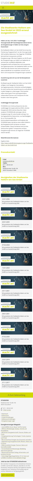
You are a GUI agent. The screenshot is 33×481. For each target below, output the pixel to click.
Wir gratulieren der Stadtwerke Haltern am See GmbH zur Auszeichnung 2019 (15, 363)
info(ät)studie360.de (8, 161)
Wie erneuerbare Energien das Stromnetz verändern (16, 440)
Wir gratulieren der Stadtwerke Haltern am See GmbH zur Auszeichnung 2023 (15, 271)
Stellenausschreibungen (8, 419)
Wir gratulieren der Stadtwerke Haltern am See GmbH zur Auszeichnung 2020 (15, 340)
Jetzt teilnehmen (7, 475)
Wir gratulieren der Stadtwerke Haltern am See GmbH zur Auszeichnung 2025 (15, 225)
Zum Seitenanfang (16, 395)
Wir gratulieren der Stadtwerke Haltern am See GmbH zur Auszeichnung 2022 (15, 294)
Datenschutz (5, 415)
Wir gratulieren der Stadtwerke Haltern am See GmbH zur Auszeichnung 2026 (15, 202)
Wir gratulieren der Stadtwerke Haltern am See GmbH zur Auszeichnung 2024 (15, 248)
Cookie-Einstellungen (7, 417)
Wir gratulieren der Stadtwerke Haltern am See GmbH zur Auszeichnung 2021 (15, 317)
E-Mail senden (7, 410)
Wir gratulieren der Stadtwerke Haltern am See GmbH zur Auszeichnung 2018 (15, 386)
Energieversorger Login (8, 421)
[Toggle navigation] (3, 7)
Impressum (5, 413)
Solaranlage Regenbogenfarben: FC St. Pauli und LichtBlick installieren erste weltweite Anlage (15, 457)
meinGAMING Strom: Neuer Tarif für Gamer (14, 427)
